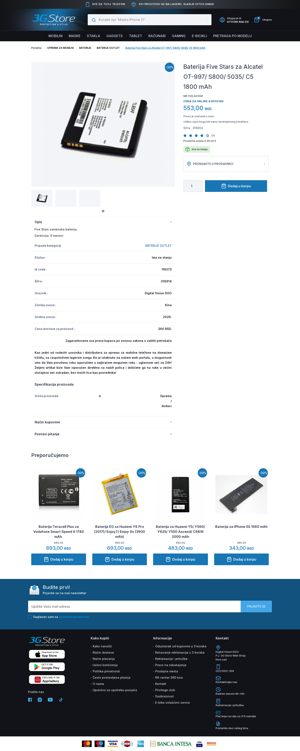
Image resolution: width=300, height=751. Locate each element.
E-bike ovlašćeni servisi (172, 702)
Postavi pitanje (103, 434)
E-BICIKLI (199, 36)
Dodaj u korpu (236, 186)
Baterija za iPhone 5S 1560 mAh (241, 527)
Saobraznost (164, 696)
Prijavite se (256, 606)
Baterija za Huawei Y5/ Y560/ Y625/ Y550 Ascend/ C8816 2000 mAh (180, 532)
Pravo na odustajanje (170, 665)
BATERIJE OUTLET (108, 47)
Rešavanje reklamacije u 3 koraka (180, 652)
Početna (36, 47)
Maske (75, 36)
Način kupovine (103, 422)
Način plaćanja (104, 658)
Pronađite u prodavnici (226, 164)
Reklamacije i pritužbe (171, 658)
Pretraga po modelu (232, 36)
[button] (186, 135)
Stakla (93, 36)
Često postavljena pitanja (111, 677)
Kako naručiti (102, 646)
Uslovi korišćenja (105, 665)
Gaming (179, 36)
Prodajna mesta (166, 671)
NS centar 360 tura (169, 677)
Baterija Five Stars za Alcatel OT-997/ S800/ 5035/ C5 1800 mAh (165, 47)
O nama (98, 684)
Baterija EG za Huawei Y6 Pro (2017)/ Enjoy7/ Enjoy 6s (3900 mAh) (119, 532)
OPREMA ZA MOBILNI (60, 47)
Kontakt (160, 684)
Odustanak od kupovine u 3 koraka (180, 646)
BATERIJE (85, 47)
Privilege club (165, 690)
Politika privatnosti (106, 671)
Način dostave (103, 652)
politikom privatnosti (74, 617)
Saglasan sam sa (58, 616)
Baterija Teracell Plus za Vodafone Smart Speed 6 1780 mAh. (58, 532)
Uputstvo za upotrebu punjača (115, 690)
